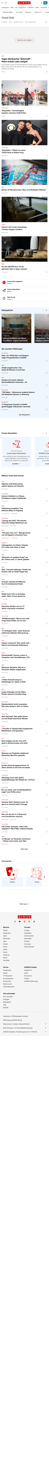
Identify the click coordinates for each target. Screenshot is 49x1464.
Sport (5, 936)
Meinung (28, 12)
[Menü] (2, 2)
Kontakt (5, 1007)
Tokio (3, 726)
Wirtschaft (44, 7)
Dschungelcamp (30, 22)
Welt (3, 187)
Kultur (5, 952)
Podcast (26, 941)
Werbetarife (7, 1002)
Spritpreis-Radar (8, 12)
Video (3, 224)
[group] (24, 328)
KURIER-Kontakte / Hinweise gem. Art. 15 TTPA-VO (20, 1032)
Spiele (5, 973)
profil (26, 973)
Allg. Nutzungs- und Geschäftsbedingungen (18, 1028)
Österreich (30, 7)
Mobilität (6, 960)
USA (3, 56)
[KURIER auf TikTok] (34, 921)
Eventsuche (7, 981)
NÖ (16, 7)
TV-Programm (7, 976)
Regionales (7, 933)
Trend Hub (5, 108)
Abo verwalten (8, 997)
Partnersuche (7, 984)
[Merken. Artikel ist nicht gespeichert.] (46, 71)
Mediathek (27, 933)
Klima (5, 958)
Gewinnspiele (28, 936)
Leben (5, 949)
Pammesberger (29, 947)
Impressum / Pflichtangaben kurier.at (15, 1016)
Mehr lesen (24, 849)
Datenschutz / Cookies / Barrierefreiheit (16, 1024)
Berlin (3, 653)
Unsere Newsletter (9, 433)
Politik (37, 7)
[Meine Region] (6, 2)
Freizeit (26, 978)
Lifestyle (4, 22)
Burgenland (22, 7)
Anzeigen (6, 999)
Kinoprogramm (8, 978)
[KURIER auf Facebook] (15, 921)
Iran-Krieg (19, 12)
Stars (10, 22)
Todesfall (4, 604)
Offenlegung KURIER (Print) (12, 1020)
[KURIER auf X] (29, 921)
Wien (12, 7)
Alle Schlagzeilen (24, 415)
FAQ (4, 1005)
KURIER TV (28, 970)
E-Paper (26, 930)
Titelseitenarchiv (8, 987)
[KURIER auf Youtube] (19, 921)
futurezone (28, 976)
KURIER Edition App (31, 981)
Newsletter (28, 938)
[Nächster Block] (46, 310)
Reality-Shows (18, 22)
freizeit (5, 944)
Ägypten (4, 542)
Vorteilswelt (7, 970)
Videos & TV (38, 12)
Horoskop (27, 944)
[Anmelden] (41, 2)
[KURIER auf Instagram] (24, 921)
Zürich (3, 751)
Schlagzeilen (5, 7)
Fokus (5, 947)
